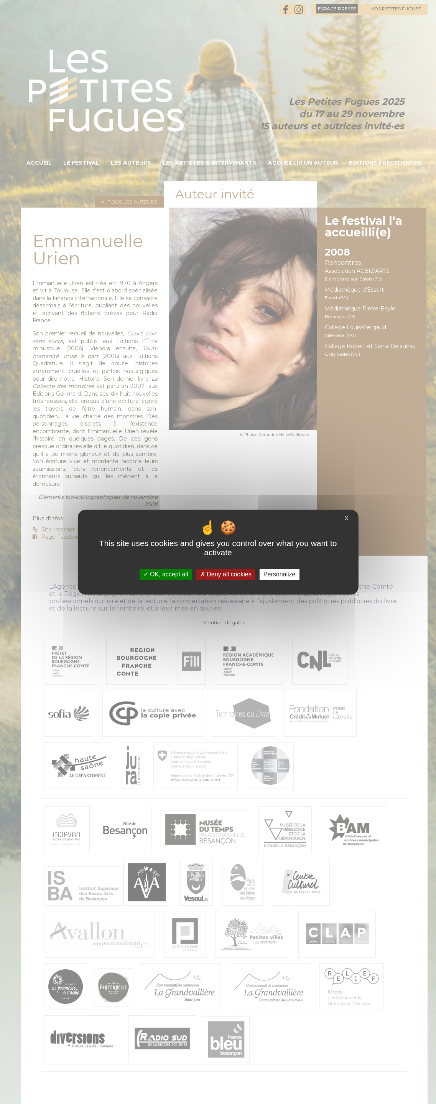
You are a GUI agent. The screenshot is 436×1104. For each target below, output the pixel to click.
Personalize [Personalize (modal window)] (279, 574)
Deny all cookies (226, 574)
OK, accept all (165, 574)
